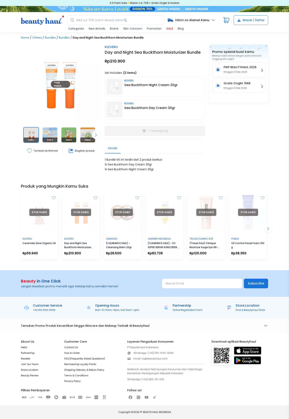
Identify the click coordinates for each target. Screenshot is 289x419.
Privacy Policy (72, 381)
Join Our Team (30, 364)
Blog (181, 29)
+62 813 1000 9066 (44, 310)
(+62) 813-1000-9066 (161, 353)
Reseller (25, 358)
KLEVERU (111, 47)
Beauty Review (30, 375)
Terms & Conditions (76, 375)
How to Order (72, 353)
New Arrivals (97, 29)
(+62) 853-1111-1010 (152, 379)
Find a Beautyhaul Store (250, 310)
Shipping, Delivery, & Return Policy (84, 370)
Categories (76, 29)
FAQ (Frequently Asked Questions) (84, 358)
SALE (169, 29)
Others (37, 38)
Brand (114, 29)
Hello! (24, 347)
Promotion (154, 29)
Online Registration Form (188, 310)
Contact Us (71, 347)
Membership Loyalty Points (80, 364)
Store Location (29, 370)
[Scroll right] (96, 135)
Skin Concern (132, 29)
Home (25, 38)
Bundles (50, 38)
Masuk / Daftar (251, 20)
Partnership (28, 353)
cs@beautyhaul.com (154, 358)
